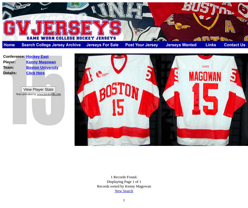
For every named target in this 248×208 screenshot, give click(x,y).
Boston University (42, 67)
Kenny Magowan (41, 62)
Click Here (35, 73)
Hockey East (37, 56)
